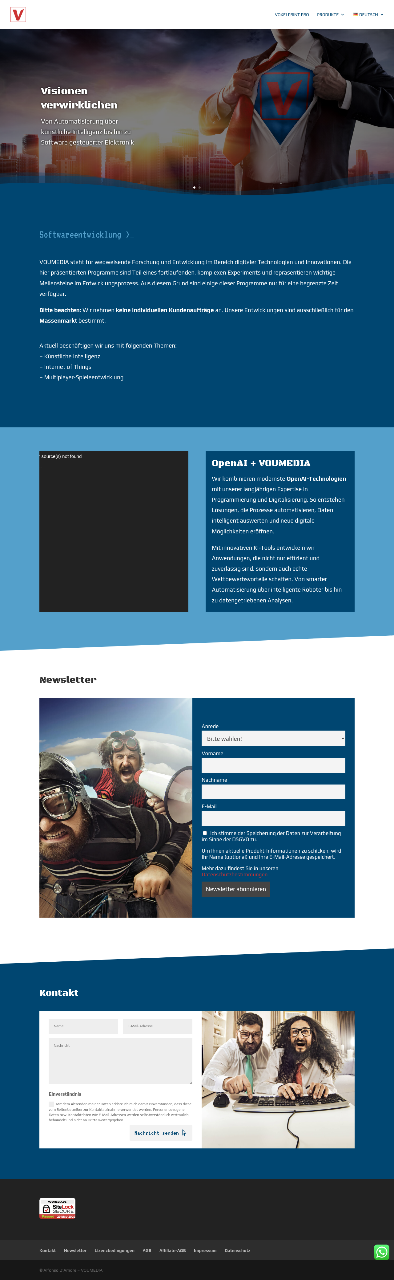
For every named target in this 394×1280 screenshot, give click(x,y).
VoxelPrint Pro (292, 14)
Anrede (210, 726)
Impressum (205, 1250)
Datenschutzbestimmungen (234, 874)
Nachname (214, 780)
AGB (147, 1250)
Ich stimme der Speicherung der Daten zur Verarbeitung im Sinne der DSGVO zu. (273, 854)
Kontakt (47, 1250)
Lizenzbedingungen (115, 1250)
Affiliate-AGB (172, 1250)
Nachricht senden (157, 1132)
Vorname (212, 753)
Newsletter (75, 1250)
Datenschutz (237, 1250)
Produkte (328, 14)
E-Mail (209, 806)
